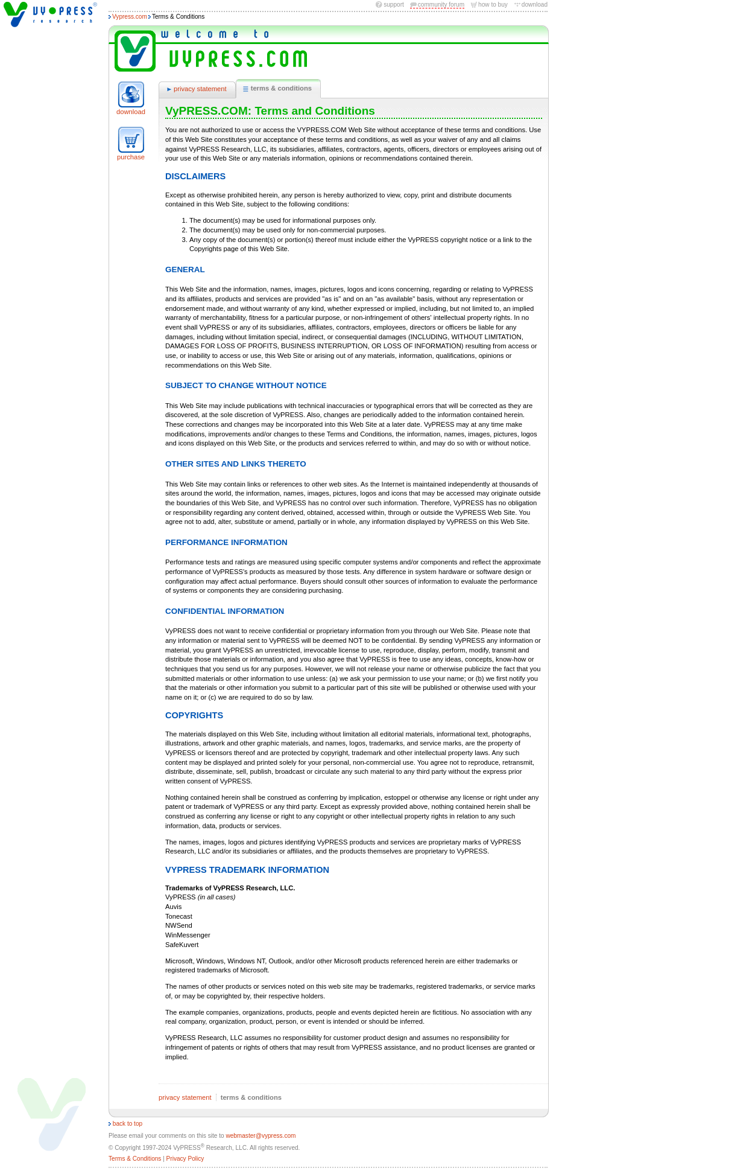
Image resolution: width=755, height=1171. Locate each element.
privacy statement (196, 89)
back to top (125, 1123)
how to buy (493, 4)
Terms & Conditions (135, 1158)
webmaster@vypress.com (260, 1135)
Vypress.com (129, 16)
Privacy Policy (185, 1158)
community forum (441, 4)
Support (394, 4)
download (535, 4)
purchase (131, 157)
